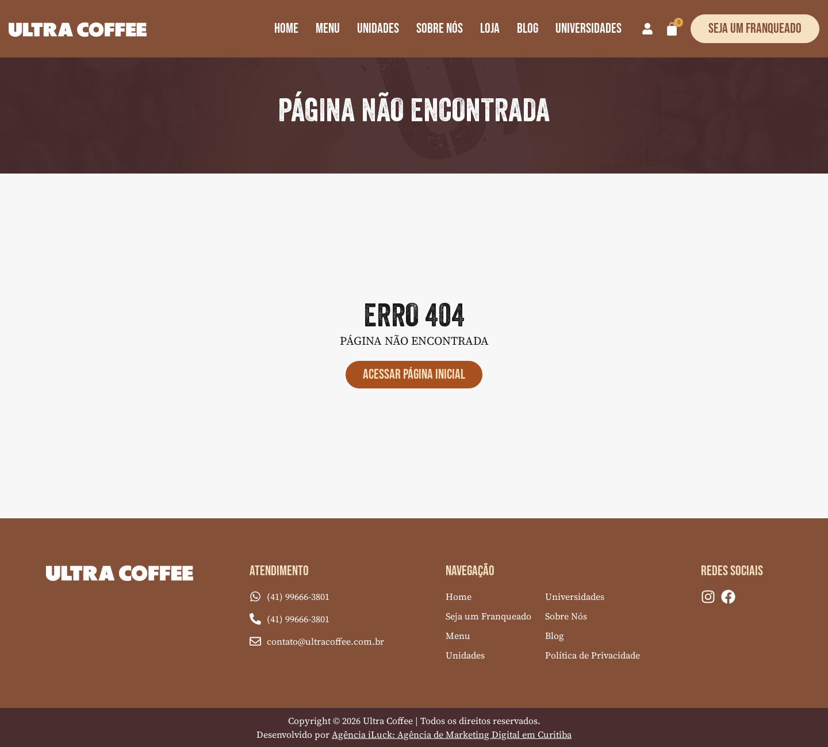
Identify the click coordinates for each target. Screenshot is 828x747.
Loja (490, 28)
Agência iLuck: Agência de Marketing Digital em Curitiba (452, 734)
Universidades (588, 28)
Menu (328, 28)
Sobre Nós (439, 28)
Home (286, 28)
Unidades (378, 28)
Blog (527, 28)
